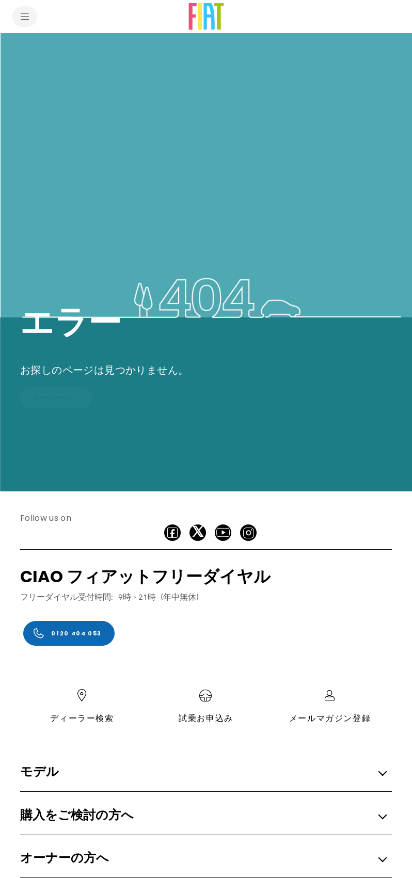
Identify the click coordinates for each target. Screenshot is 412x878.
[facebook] (172, 532)
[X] (197, 532)
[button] (203, 772)
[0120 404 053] (69, 633)
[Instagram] (248, 532)
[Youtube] (223, 532)
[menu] (25, 16)
